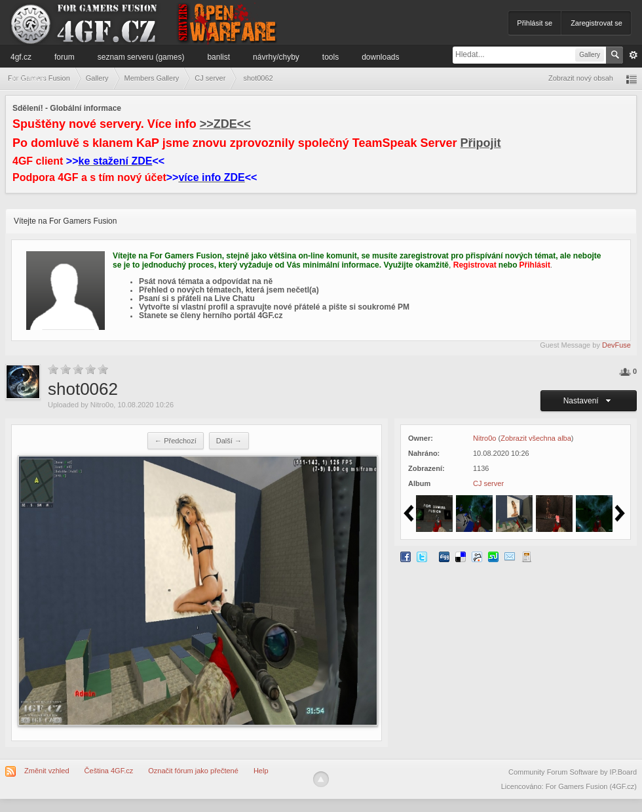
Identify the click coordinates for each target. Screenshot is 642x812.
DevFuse (616, 345)
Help (261, 771)
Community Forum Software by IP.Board (572, 772)
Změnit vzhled (46, 771)
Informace (27, 78)
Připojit (481, 143)
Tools (330, 57)
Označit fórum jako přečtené (193, 771)
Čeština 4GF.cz (109, 771)
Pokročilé (633, 55)
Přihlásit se (534, 23)
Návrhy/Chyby (276, 57)
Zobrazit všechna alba (535, 438)
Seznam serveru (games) (141, 57)
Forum (64, 57)
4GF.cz (20, 57)
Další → (229, 441)
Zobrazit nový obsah (580, 78)
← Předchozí (176, 441)
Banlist (218, 57)
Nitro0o (101, 405)
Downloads (380, 57)
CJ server (488, 483)
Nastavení (588, 400)
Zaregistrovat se (596, 23)
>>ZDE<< (225, 124)
